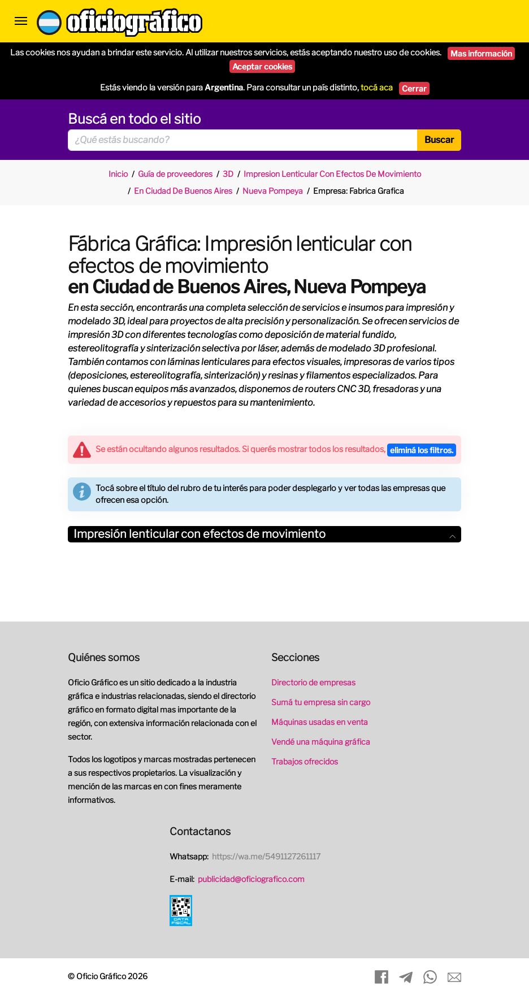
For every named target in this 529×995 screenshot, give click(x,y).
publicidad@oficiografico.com (251, 879)
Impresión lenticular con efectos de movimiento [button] (264, 534)
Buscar (439, 139)
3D (228, 174)
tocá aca (377, 87)
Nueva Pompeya (272, 190)
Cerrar (414, 88)
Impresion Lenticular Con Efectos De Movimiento (332, 174)
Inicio (118, 174)
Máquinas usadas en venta (319, 722)
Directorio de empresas (313, 682)
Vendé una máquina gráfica (320, 741)
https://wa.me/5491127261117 (266, 856)
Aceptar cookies (262, 66)
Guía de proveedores (175, 174)
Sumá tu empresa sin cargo (320, 702)
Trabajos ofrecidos (304, 761)
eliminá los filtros (421, 450)
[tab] (264, 534)
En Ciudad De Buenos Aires (183, 190)
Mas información (481, 53)
